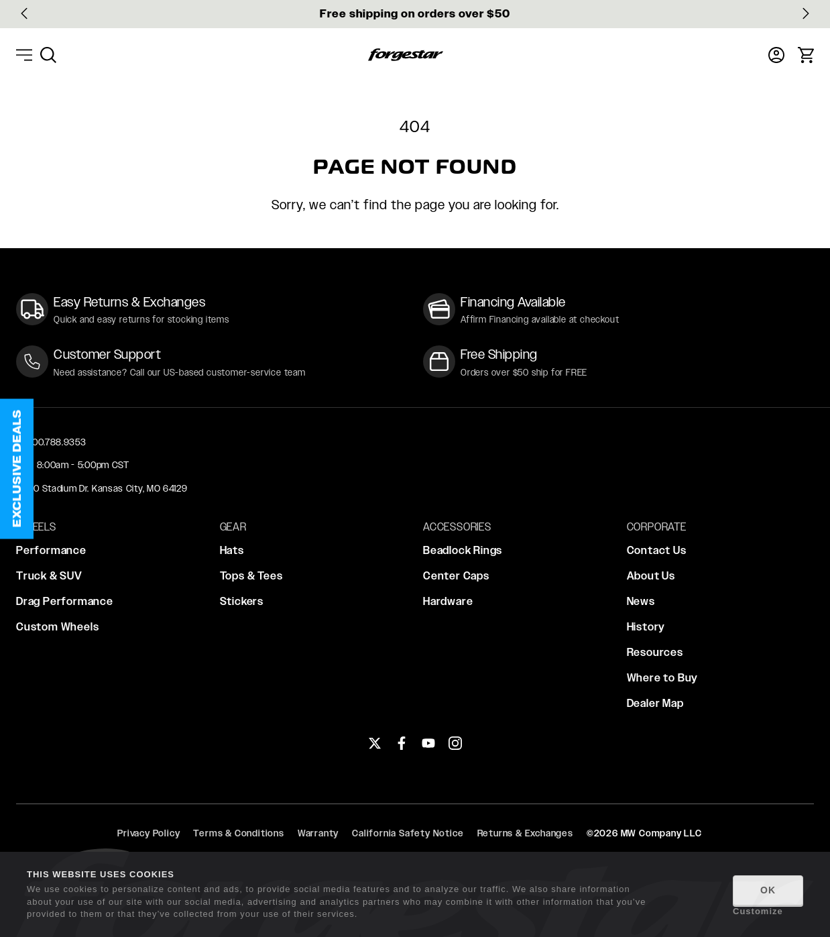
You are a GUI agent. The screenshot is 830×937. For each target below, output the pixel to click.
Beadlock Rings (462, 550)
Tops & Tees (251, 575)
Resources (655, 652)
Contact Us (657, 550)
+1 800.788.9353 (51, 442)
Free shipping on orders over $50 (415, 13)
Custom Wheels (57, 626)
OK (768, 890)
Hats (232, 550)
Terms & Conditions (238, 833)
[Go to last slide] (24, 13)
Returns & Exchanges (525, 833)
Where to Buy (663, 677)
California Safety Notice (407, 833)
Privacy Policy (148, 833)
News (641, 601)
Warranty (318, 833)
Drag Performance (64, 601)
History (646, 626)
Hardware (448, 601)
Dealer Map (655, 703)
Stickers (241, 601)
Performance (51, 550)
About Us (651, 575)
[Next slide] (806, 13)
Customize (758, 911)
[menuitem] (48, 55)
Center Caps (456, 575)
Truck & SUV (49, 575)
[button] (17, 468)
